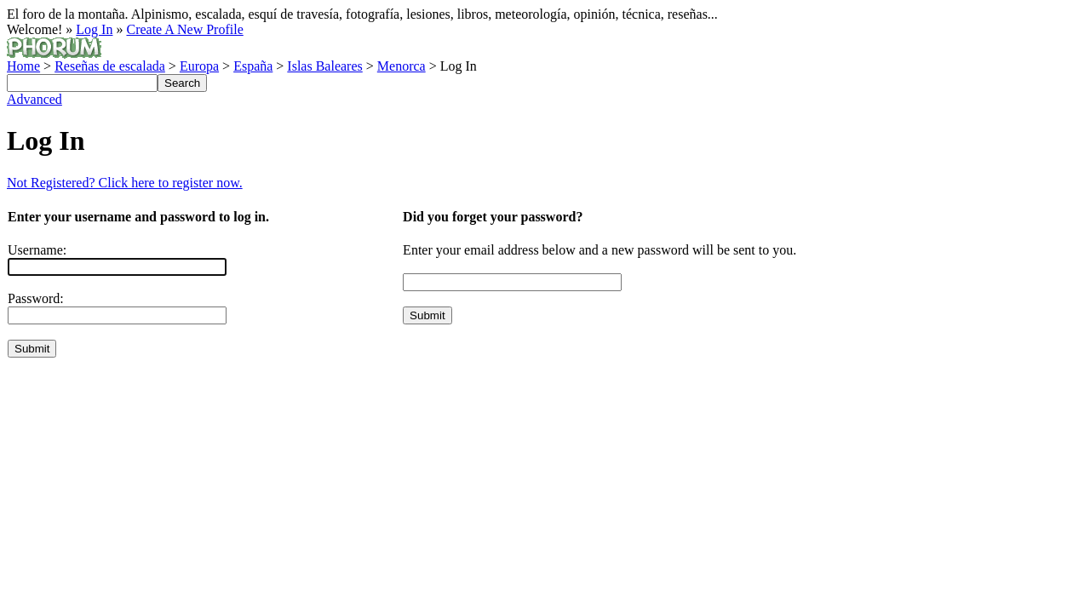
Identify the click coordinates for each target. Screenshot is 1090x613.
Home (23, 66)
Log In (94, 29)
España (252, 66)
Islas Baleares (324, 66)
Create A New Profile (184, 29)
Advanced (34, 99)
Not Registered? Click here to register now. (125, 182)
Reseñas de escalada (109, 66)
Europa (199, 66)
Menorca (401, 66)
